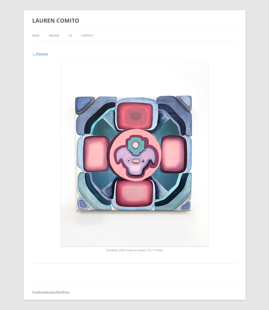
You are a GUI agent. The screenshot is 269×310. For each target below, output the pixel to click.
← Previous (40, 54)
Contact (87, 35)
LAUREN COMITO (55, 20)
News (35, 35)
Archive (54, 35)
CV (70, 35)
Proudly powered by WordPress (50, 292)
